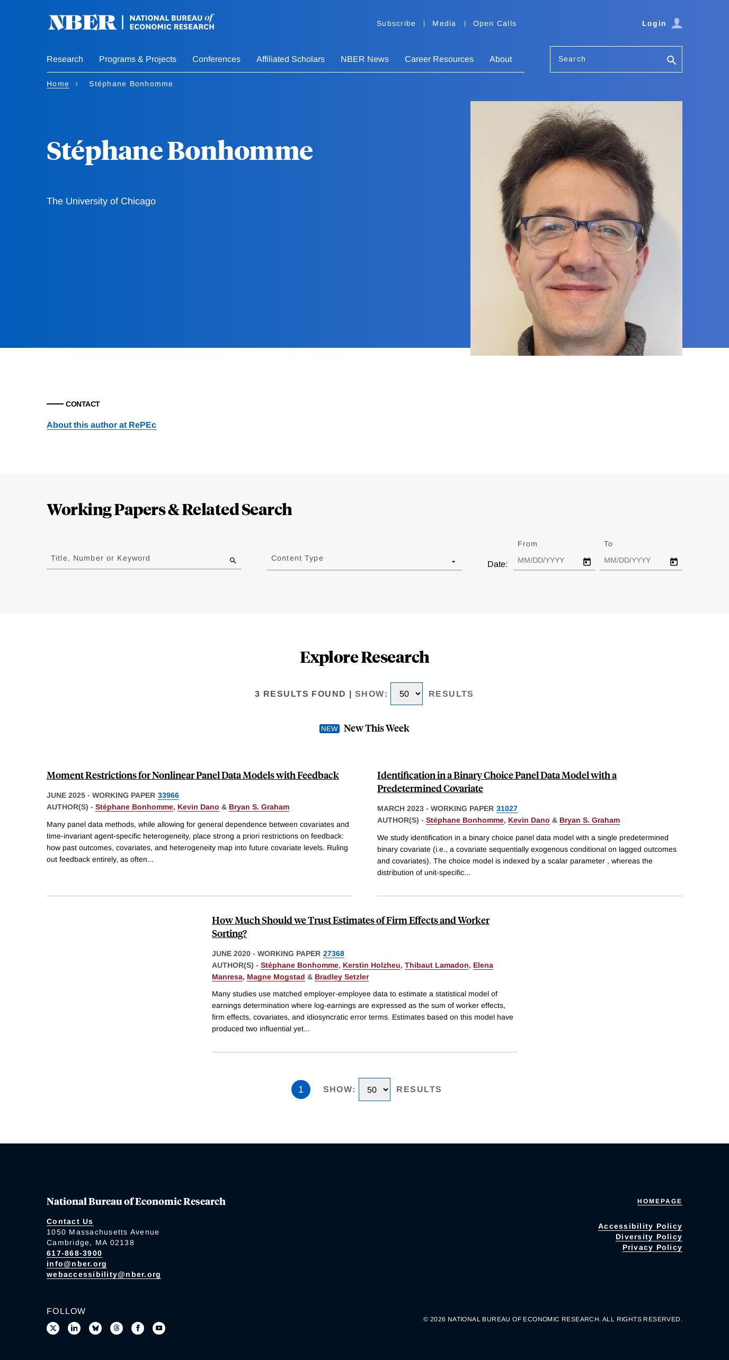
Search (572, 58)
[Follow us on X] (53, 1328)
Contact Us (70, 1221)
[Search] (671, 61)
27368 (333, 953)
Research (65, 59)
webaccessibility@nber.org (104, 1274)
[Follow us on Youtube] (159, 1328)
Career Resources (439, 59)
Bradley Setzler (342, 976)
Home (58, 83)
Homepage (659, 1201)
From (537, 543)
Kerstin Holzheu (372, 965)
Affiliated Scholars (290, 59)
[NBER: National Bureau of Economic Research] (140, 27)
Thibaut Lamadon (437, 965)
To (618, 543)
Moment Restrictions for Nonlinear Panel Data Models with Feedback (193, 774)
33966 (168, 795)
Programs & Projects (137, 59)
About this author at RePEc (101, 424)
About (501, 59)
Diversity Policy (649, 1236)
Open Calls (495, 23)
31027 (507, 808)
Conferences (216, 59)
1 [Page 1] (301, 1089)
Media (444, 23)
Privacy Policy (653, 1247)
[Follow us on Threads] (116, 1328)
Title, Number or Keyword (100, 558)
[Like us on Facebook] (137, 1328)
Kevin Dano (198, 807)
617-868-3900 (74, 1253)
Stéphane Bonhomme (134, 807)
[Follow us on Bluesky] (95, 1328)
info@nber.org (77, 1263)
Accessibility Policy (640, 1226)
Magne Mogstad (276, 976)
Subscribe (396, 23)
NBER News (365, 59)
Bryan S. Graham (259, 807)
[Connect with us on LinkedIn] (74, 1328)
